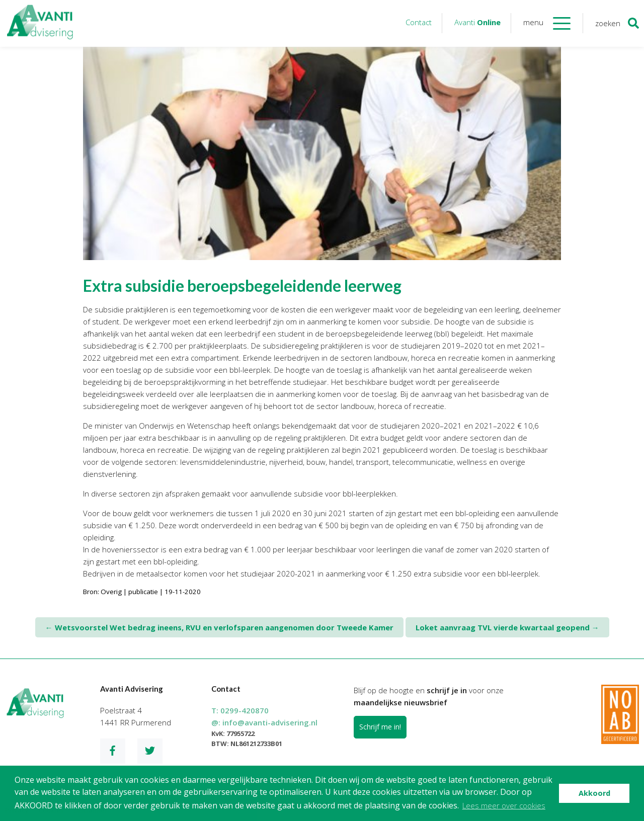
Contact (419, 22)
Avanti (477, 22)
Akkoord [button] (594, 793)
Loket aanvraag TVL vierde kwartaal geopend (507, 627)
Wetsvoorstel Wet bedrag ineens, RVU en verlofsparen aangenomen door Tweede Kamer (219, 627)
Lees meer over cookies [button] (503, 805)
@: (264, 722)
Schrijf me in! (380, 726)
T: (240, 710)
